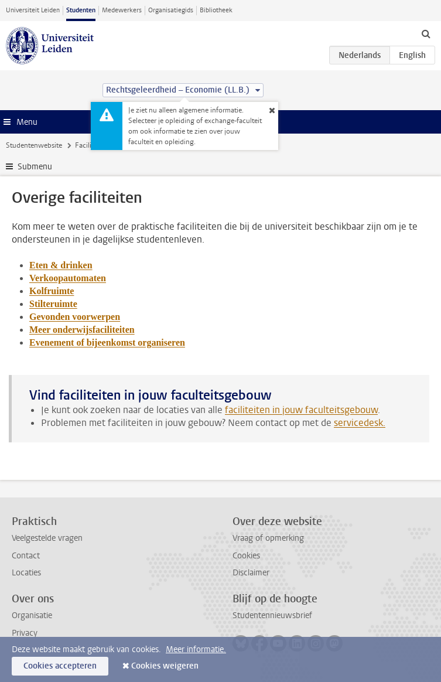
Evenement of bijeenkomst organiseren (107, 342)
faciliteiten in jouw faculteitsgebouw (301, 410)
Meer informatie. (196, 649)
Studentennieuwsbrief (272, 615)
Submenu (35, 166)
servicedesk (358, 423)
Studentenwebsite (34, 145)
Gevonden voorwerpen (74, 317)
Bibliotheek (216, 10)
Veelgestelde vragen (47, 538)
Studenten (80, 10)
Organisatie (32, 615)
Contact (26, 555)
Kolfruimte (51, 291)
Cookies (246, 555)
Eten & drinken (61, 265)
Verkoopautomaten (67, 278)
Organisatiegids (170, 10)
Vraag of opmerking (268, 538)
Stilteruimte (53, 304)
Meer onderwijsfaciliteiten (82, 330)
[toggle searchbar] (425, 33)
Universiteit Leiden (33, 10)
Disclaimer (251, 572)
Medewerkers (122, 10)
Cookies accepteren (60, 665)
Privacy (24, 633)
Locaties (26, 572)
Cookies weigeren (165, 665)
